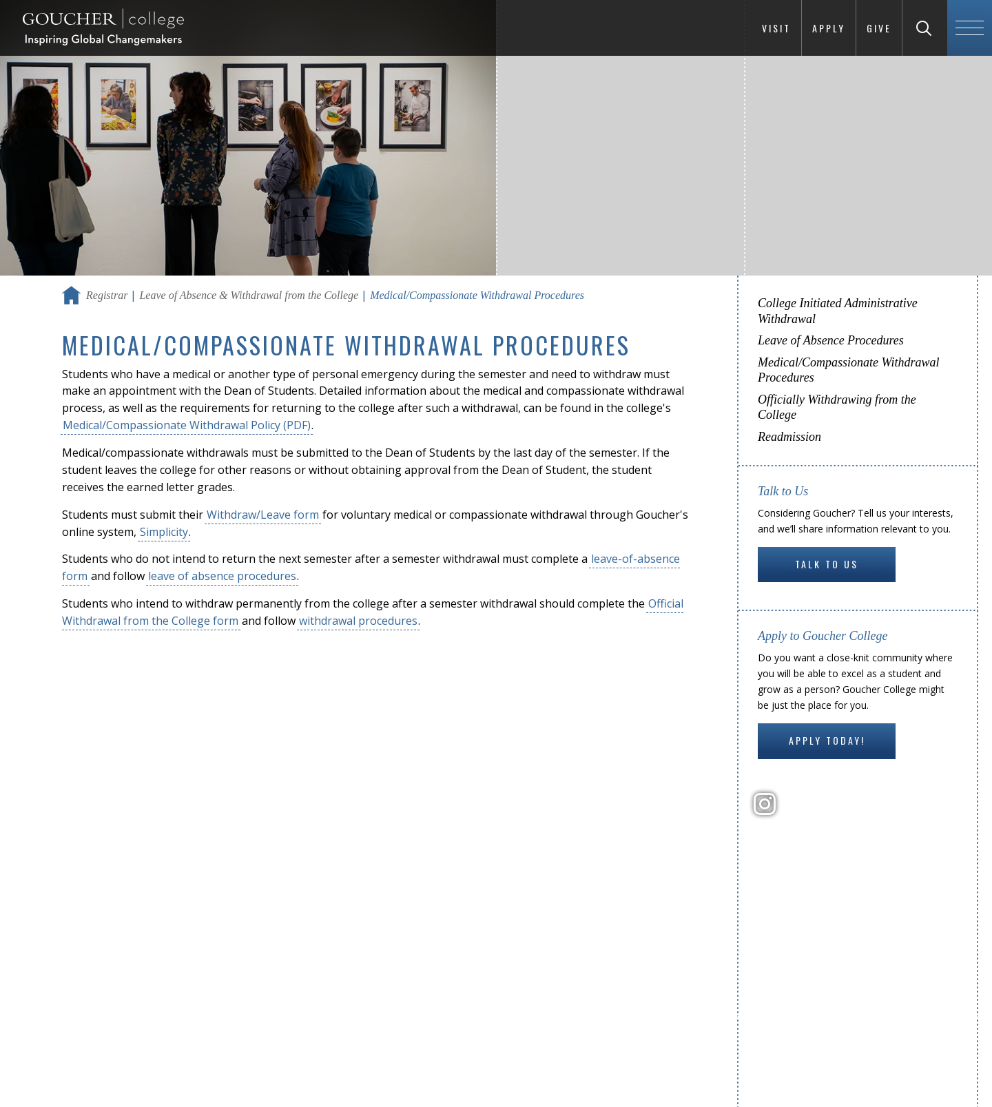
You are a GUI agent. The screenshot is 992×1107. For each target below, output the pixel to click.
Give (879, 28)
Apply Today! (827, 740)
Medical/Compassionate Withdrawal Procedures (849, 370)
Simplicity (164, 531)
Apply (828, 28)
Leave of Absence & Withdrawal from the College (248, 295)
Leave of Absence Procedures (831, 340)
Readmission (789, 437)
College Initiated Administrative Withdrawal (838, 311)
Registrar (106, 295)
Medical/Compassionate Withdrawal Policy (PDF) (187, 425)
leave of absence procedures (222, 575)
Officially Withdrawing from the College (837, 407)
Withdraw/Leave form (263, 514)
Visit (776, 28)
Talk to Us (826, 564)
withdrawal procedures (358, 620)
